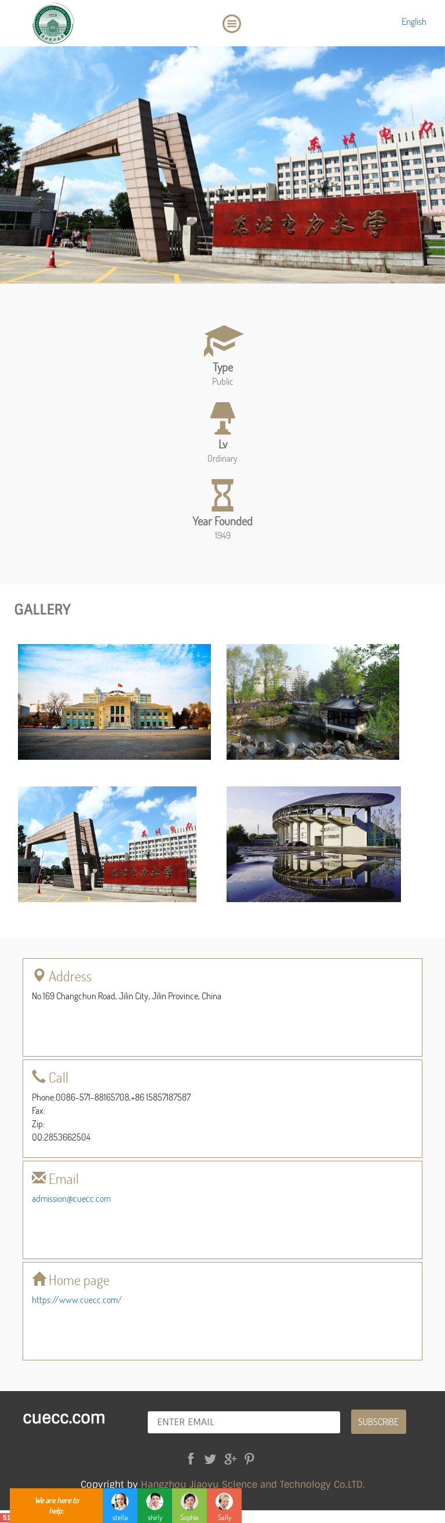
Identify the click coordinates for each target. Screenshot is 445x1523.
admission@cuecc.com (71, 1198)
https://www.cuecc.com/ (77, 1299)
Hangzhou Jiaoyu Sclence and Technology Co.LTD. (253, 1484)
